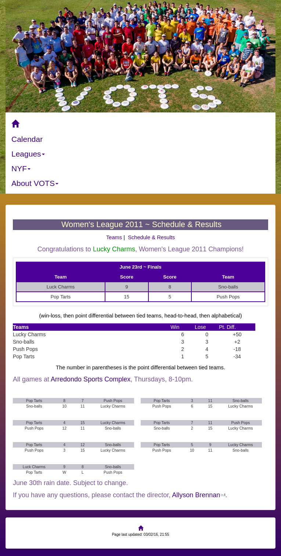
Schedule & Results (151, 237)
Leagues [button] (28, 154)
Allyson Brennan (196, 495)
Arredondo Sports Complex (90, 379)
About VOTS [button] (34, 183)
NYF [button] (20, 168)
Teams (114, 237)
